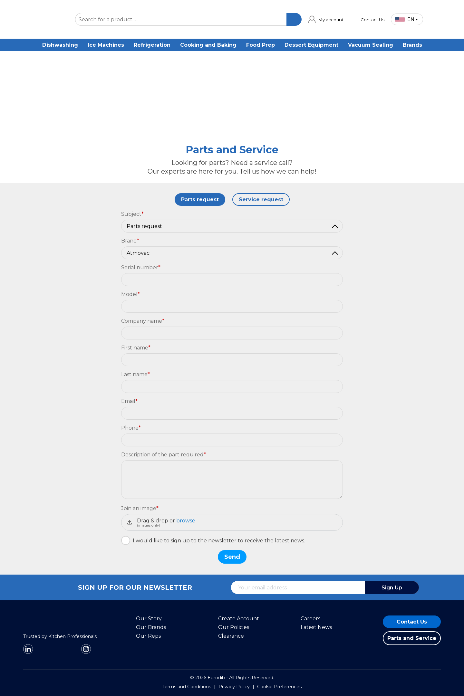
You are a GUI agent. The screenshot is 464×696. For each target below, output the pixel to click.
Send (232, 556)
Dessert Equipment (311, 45)
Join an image (140, 508)
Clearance (231, 636)
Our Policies (233, 627)
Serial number (140, 267)
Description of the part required (163, 455)
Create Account (238, 618)
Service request (261, 199)
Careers (310, 618)
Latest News (316, 627)
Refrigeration (152, 45)
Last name (135, 374)
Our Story (149, 618)
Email (129, 401)
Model (130, 294)
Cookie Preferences (279, 687)
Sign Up (392, 588)
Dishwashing (60, 45)
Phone (131, 428)
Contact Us (412, 622)
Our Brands (151, 627)
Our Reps (148, 636)
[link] (325, 19)
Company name (142, 321)
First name (135, 348)
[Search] (293, 19)
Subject (132, 214)
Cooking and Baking (208, 45)
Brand (130, 241)
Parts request (200, 199)
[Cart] (435, 19)
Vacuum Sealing (370, 45)
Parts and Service (411, 638)
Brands (412, 45)
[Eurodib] (46, 631)
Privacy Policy (234, 687)
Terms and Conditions (186, 687)
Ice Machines (106, 45)
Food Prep (260, 45)
